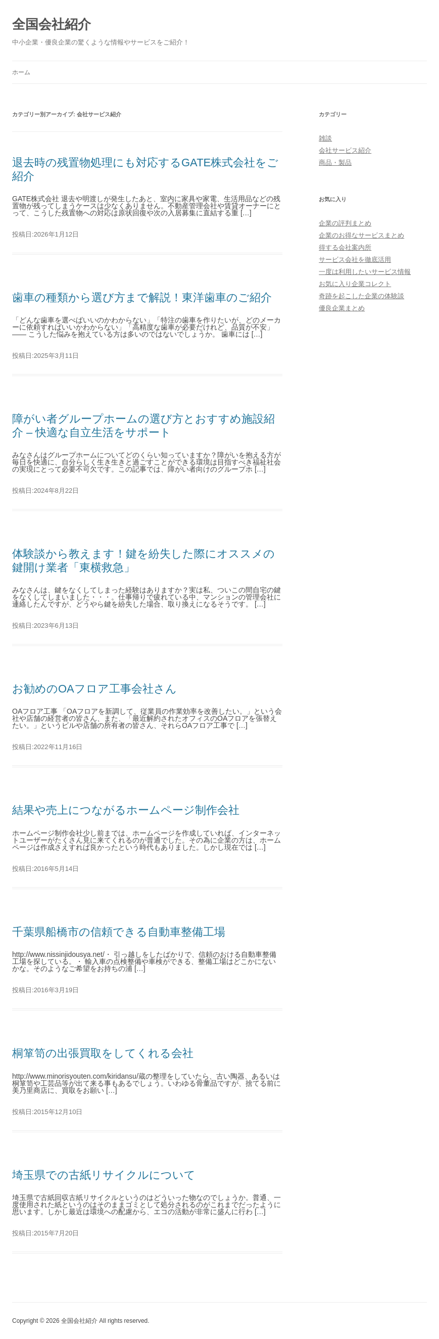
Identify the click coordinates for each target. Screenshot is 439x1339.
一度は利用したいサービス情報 (365, 271)
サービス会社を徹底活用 (355, 259)
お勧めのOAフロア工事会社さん (94, 688)
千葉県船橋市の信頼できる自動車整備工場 (118, 932)
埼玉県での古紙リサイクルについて (104, 1175)
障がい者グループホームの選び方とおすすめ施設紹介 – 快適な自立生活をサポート (143, 425)
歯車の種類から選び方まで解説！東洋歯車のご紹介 (142, 297)
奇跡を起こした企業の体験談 (361, 296)
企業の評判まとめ (345, 223)
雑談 (325, 138)
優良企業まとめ (342, 308)
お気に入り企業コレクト (355, 284)
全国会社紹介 (51, 24)
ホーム (21, 72)
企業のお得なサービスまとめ (361, 235)
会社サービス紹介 (345, 150)
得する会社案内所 (345, 247)
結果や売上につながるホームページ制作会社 (125, 810)
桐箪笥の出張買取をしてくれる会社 (102, 1053)
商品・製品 (335, 162)
